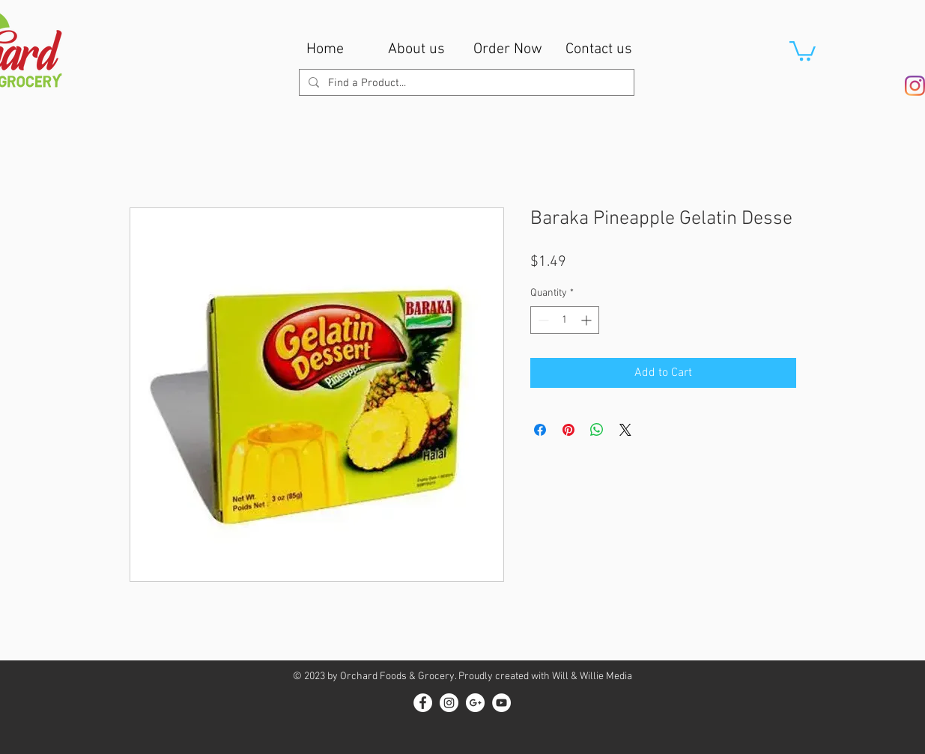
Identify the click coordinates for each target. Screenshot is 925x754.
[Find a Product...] (465, 83)
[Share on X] (625, 430)
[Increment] (587, 320)
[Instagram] (915, 86)
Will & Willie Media (592, 676)
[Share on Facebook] (540, 430)
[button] (802, 50)
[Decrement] (542, 320)
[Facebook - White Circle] (422, 702)
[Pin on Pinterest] (568, 430)
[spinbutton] (564, 320)
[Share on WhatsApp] (597, 430)
